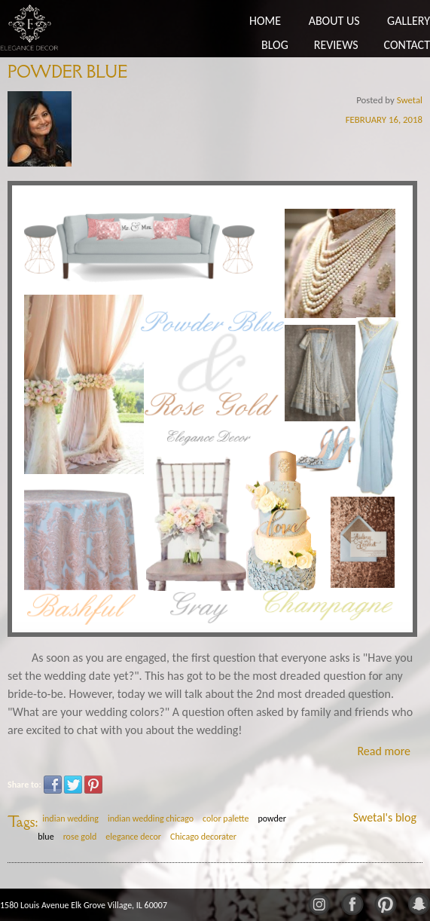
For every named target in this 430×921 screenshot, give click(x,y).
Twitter (73, 785)
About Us (334, 21)
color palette (226, 818)
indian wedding (70, 818)
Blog (274, 45)
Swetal (409, 100)
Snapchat (418, 903)
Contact (407, 45)
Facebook (53, 785)
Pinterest (93, 785)
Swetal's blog (384, 817)
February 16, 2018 (384, 119)
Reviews (336, 45)
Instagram (318, 903)
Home (265, 21)
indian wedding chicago (151, 818)
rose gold (80, 836)
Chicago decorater (203, 836)
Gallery (408, 21)
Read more (383, 751)
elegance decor (133, 836)
